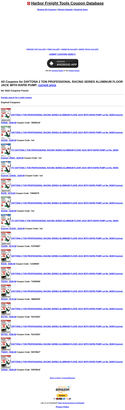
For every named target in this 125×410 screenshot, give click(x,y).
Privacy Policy (62, 407)
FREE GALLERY (53, 49)
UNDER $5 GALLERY (69, 49)
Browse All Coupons (46, 10)
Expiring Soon (81, 10)
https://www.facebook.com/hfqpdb (71, 403)
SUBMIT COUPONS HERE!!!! (62, 54)
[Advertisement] (62, 29)
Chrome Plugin (57, 71)
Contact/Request (68, 378)
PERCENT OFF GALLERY (36, 49)
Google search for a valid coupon (16, 98)
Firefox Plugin (74, 71)
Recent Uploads (65, 10)
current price (47, 85)
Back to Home (55, 378)
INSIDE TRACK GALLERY (89, 49)
